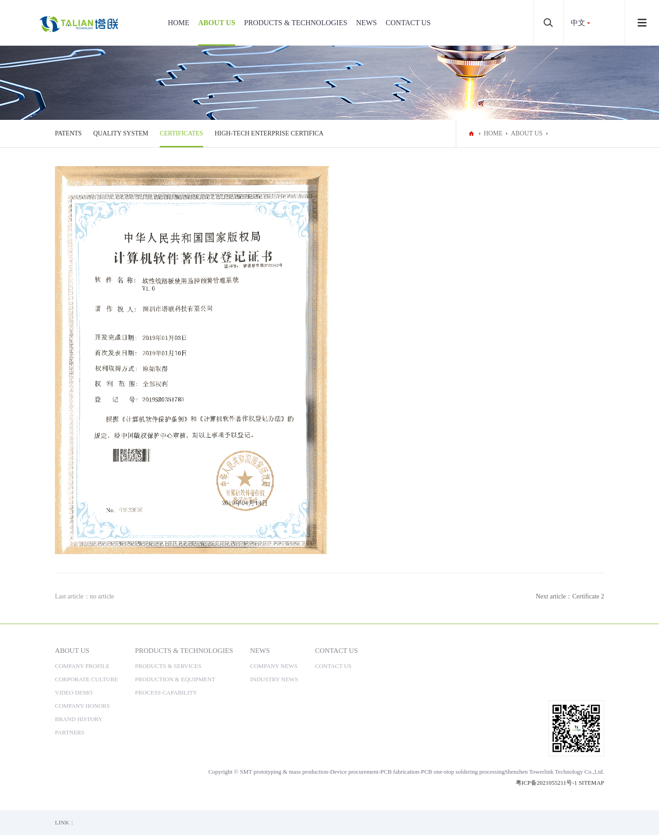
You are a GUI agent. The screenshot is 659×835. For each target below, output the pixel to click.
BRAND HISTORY (79, 719)
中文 (578, 23)
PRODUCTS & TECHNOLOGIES (295, 23)
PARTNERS (70, 732)
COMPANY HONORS (82, 705)
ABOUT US (216, 23)
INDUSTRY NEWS (274, 679)
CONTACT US (408, 23)
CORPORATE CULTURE (86, 679)
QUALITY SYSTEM (120, 133)
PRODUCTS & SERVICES (168, 666)
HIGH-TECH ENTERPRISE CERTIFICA (269, 133)
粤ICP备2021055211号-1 (547, 782)
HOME (178, 23)
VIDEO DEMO (73, 692)
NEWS (366, 23)
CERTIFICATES (181, 133)
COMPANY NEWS (273, 666)
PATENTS (68, 133)
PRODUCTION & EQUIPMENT (175, 679)
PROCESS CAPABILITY (166, 692)
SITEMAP (591, 782)
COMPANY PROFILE (82, 666)
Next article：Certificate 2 (570, 596)
